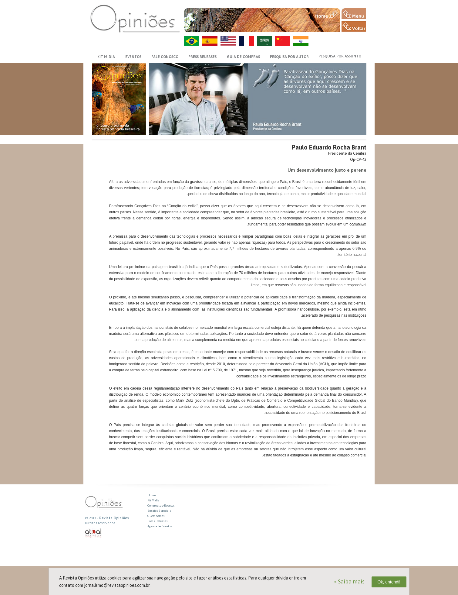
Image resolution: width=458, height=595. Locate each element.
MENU (354, 13)
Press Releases (157, 521)
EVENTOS (133, 57)
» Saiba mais (349, 581)
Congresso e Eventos (161, 505)
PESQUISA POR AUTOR (289, 57)
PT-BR (191, 41)
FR (246, 41)
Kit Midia (153, 500)
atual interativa (93, 533)
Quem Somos (156, 516)
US (228, 41)
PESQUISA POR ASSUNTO (339, 56)
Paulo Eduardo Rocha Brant (329, 147)
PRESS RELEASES (202, 57)
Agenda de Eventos (159, 526)
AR (264, 41)
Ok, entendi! (389, 582)
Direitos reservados (100, 523)
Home (151, 495)
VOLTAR (354, 26)
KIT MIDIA (106, 57)
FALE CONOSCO (164, 57)
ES (209, 41)
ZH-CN (282, 41)
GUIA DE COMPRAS (243, 57)
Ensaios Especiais (159, 510)
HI (300, 41)
